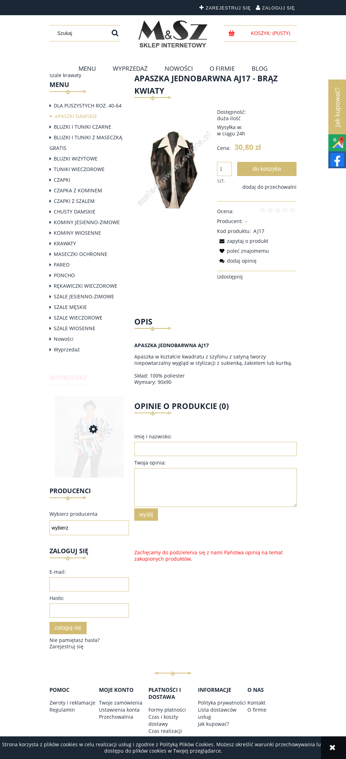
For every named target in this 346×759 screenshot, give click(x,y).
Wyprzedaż (67, 349)
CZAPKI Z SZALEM (74, 201)
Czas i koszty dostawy (163, 720)
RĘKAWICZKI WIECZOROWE (85, 285)
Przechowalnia (116, 716)
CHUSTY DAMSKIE (74, 211)
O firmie (256, 709)
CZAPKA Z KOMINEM (78, 190)
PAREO (62, 264)
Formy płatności (167, 709)
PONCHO (64, 275)
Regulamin (62, 709)
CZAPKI (62, 179)
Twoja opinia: (150, 462)
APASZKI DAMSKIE (76, 116)
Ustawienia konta (119, 709)
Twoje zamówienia (120, 702)
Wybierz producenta (73, 514)
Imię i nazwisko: (153, 436)
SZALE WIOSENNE (74, 328)
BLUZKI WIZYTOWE (76, 158)
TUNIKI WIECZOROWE (79, 169)
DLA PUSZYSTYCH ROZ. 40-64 (88, 105)
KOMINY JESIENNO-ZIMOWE (87, 222)
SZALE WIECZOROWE (78, 317)
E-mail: (57, 571)
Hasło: (56, 598)
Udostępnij (230, 276)
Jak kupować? (213, 723)
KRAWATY (65, 243)
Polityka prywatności (222, 702)
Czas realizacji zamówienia (165, 734)
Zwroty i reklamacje (72, 702)
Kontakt (256, 702)
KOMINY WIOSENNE (77, 232)
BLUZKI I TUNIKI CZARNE (82, 126)
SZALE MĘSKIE (70, 307)
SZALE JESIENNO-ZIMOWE (84, 296)
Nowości (64, 338)
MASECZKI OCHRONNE (80, 254)
